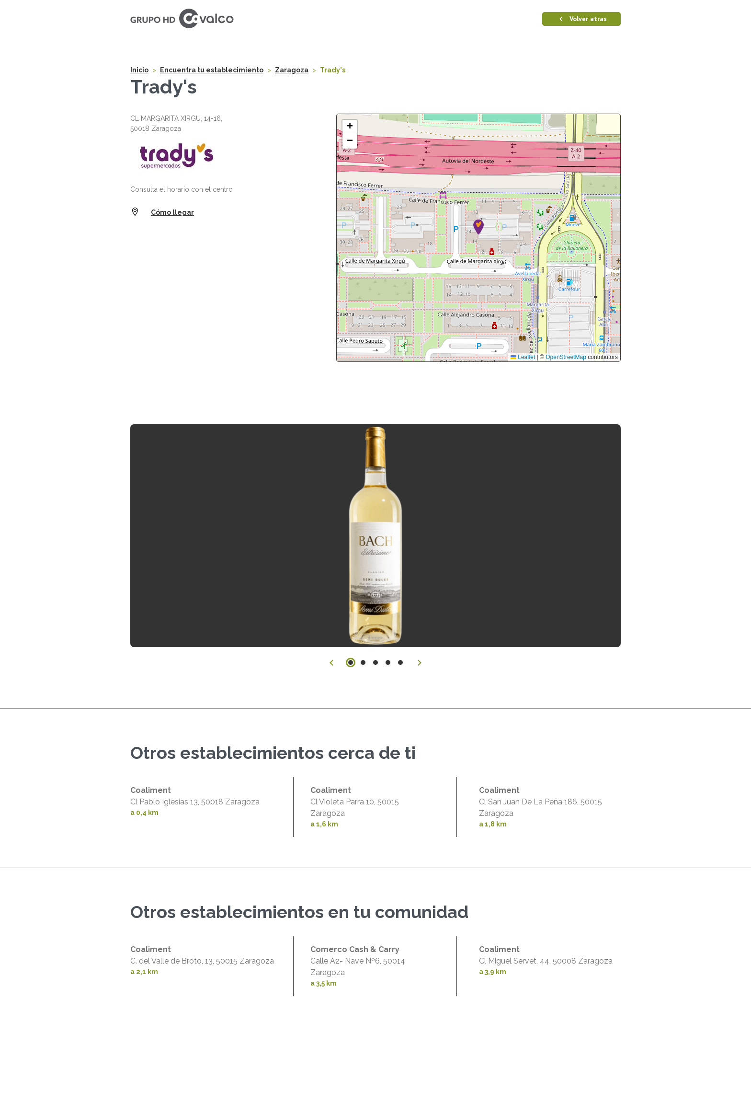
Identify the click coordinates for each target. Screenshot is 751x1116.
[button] (478, 315)
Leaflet (523, 445)
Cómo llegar (172, 301)
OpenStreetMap (566, 445)
